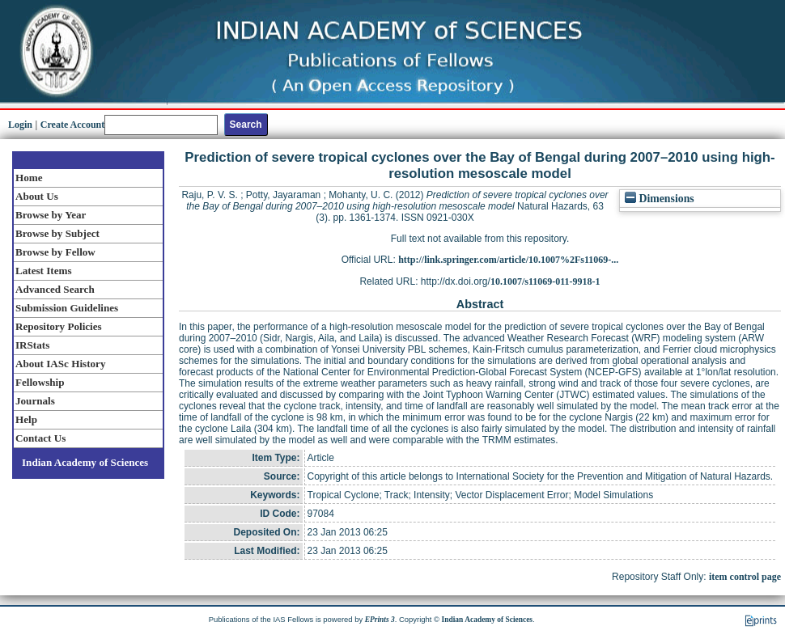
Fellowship (39, 382)
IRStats (32, 345)
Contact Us (40, 438)
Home (29, 177)
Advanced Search (55, 289)
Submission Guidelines (66, 308)
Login (20, 124)
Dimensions (659, 199)
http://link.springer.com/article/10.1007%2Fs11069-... (508, 259)
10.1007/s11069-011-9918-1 (545, 281)
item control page (745, 576)
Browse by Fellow (55, 252)
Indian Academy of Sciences (85, 462)
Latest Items (43, 270)
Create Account (72, 124)
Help (26, 419)
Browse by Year (50, 215)
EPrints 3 (380, 620)
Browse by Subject (57, 233)
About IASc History (60, 364)
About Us (36, 196)
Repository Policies (58, 326)
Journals (35, 401)
